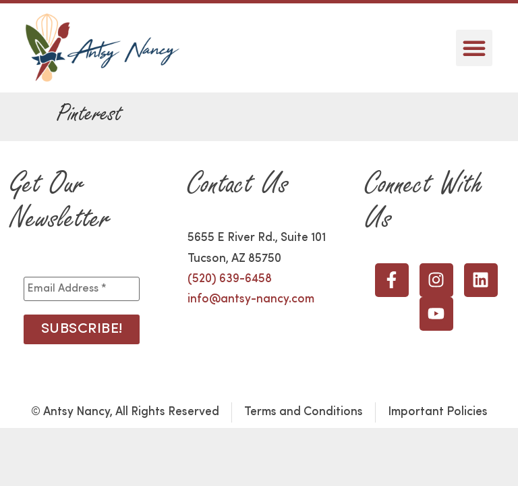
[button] (474, 48)
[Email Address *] (82, 289)
